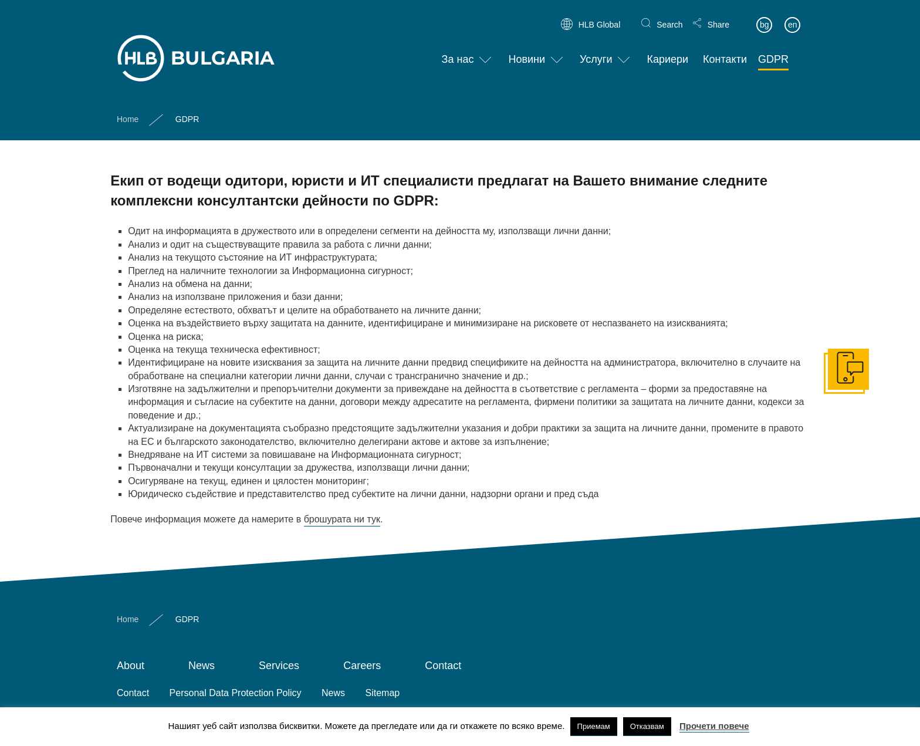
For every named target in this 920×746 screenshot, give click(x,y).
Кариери (667, 50)
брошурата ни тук (342, 519)
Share (718, 15)
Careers (362, 665)
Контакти (725, 50)
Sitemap (383, 693)
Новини (526, 50)
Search (669, 15)
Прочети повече (714, 726)
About (130, 665)
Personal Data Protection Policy (236, 693)
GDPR (773, 50)
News (201, 665)
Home (127, 109)
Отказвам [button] (647, 726)
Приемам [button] (593, 726)
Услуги (596, 50)
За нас (458, 50)
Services (279, 665)
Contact (443, 665)
